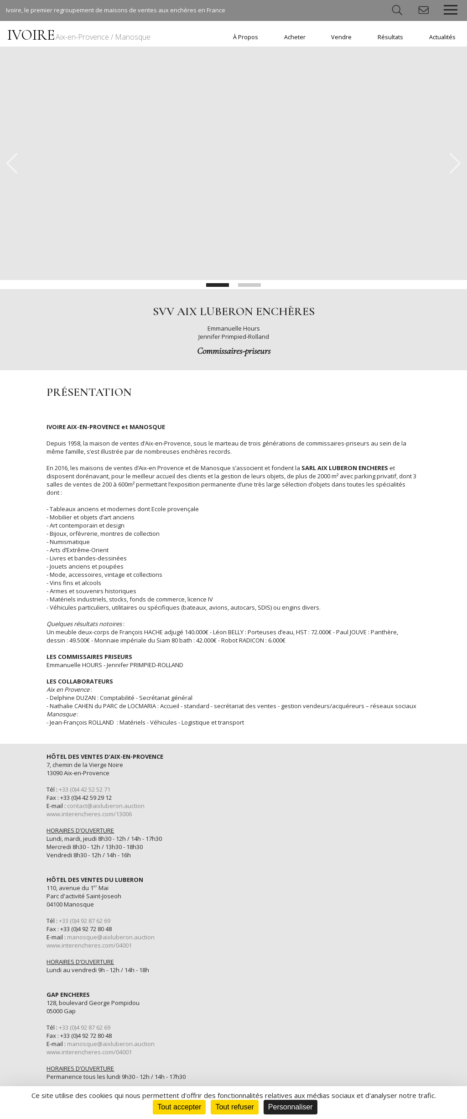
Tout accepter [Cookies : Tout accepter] (179, 1107)
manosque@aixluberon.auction (111, 937)
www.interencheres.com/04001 (89, 945)
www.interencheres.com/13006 (89, 814)
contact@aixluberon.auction (106, 806)
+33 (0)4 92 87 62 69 (84, 921)
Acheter (295, 37)
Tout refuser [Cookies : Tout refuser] (234, 1107)
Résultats (390, 37)
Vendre (341, 37)
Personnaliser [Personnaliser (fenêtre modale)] (290, 1107)
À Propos (245, 37)
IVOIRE (78, 35)
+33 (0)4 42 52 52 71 (84, 789)
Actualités (442, 37)
